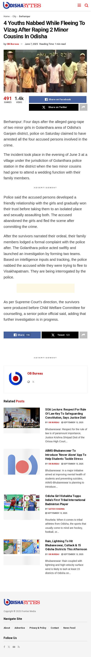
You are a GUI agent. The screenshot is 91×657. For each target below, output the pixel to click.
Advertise (19, 628)
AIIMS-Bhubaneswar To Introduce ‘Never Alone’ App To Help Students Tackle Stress (65, 455)
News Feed (69, 628)
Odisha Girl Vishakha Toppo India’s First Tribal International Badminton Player (65, 500)
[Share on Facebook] (57, 99)
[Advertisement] (46, 288)
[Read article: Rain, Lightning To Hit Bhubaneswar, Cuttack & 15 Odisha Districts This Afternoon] (22, 552)
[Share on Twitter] (54, 107)
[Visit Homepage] (22, 5)
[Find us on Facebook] (4, 647)
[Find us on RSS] (19, 647)
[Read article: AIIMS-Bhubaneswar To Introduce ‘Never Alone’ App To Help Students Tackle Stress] (22, 462)
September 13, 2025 (72, 422)
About (7, 628)
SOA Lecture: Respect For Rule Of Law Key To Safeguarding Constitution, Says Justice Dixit (65, 413)
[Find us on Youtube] (14, 647)
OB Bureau (13, 44)
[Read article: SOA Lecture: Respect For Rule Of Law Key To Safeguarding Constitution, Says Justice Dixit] (22, 420)
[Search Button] (86, 5)
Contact (55, 628)
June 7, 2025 (31, 44)
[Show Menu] (79, 5)
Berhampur (24, 16)
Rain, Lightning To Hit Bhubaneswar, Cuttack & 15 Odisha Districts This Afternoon (66, 545)
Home (7, 16)
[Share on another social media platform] (83, 107)
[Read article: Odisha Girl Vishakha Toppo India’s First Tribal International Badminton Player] (22, 507)
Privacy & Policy (37, 628)
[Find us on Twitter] (9, 647)
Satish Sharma (56, 509)
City (14, 16)
